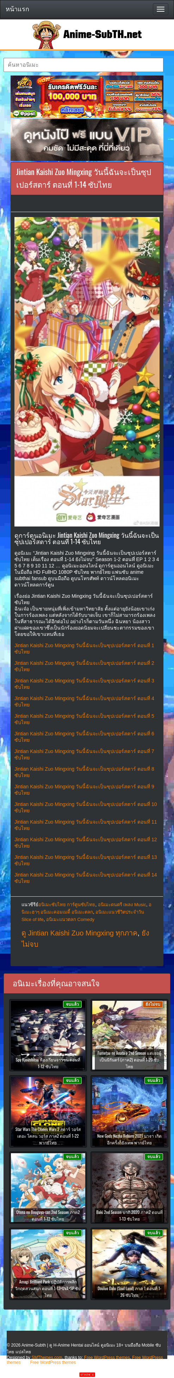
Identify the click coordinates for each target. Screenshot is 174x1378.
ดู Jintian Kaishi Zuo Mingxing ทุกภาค (79, 933)
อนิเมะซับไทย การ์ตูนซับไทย (66, 904)
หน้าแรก (17, 9)
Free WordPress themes (107, 1357)
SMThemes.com (46, 1357)
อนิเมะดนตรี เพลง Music (122, 904)
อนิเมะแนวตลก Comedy (70, 919)
